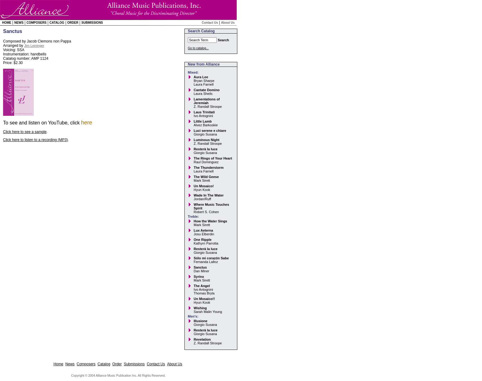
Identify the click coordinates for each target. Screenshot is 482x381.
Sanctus (200, 267)
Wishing (200, 308)
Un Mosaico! (204, 186)
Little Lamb (203, 121)
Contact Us (210, 22)
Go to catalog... (198, 48)
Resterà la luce (206, 149)
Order (72, 22)
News (18, 22)
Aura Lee (201, 77)
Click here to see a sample (24, 132)
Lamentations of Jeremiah (207, 101)
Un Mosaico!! (204, 299)
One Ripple (202, 239)
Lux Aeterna (203, 230)
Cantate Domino (206, 90)
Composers (36, 22)
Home (6, 22)
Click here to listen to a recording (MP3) (35, 140)
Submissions (92, 22)
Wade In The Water (209, 195)
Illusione (200, 321)
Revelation (202, 339)
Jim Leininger (34, 45)
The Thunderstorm (208, 167)
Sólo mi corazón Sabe (211, 258)
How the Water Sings (210, 221)
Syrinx (199, 276)
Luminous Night (206, 140)
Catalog (56, 22)
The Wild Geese (206, 177)
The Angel (202, 286)
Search (223, 40)
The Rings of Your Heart (213, 158)
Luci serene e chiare (210, 130)
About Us (228, 22)
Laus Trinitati (204, 112)
